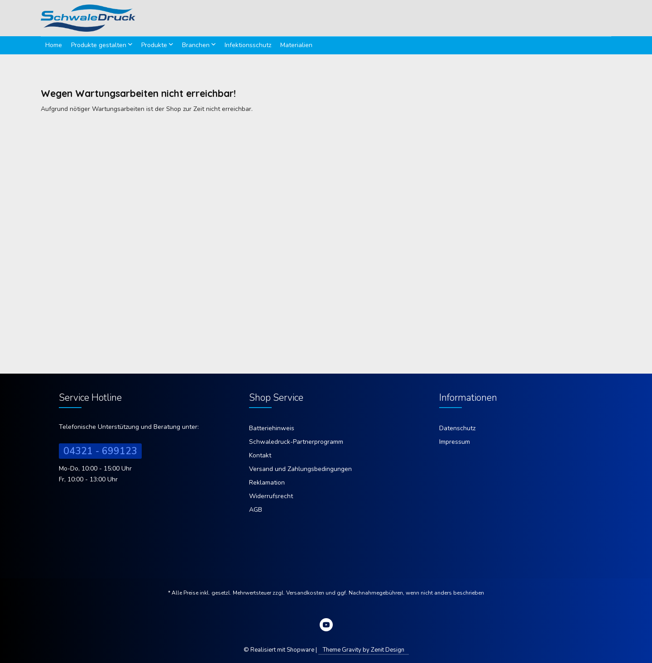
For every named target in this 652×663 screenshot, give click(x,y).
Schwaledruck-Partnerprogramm (296, 441)
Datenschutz (457, 428)
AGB (255, 509)
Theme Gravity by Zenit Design (363, 650)
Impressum (454, 441)
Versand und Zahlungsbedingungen (300, 469)
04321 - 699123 (100, 451)
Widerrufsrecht (271, 496)
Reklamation (267, 482)
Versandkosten (305, 592)
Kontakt (260, 455)
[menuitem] (54, 45)
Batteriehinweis (271, 428)
